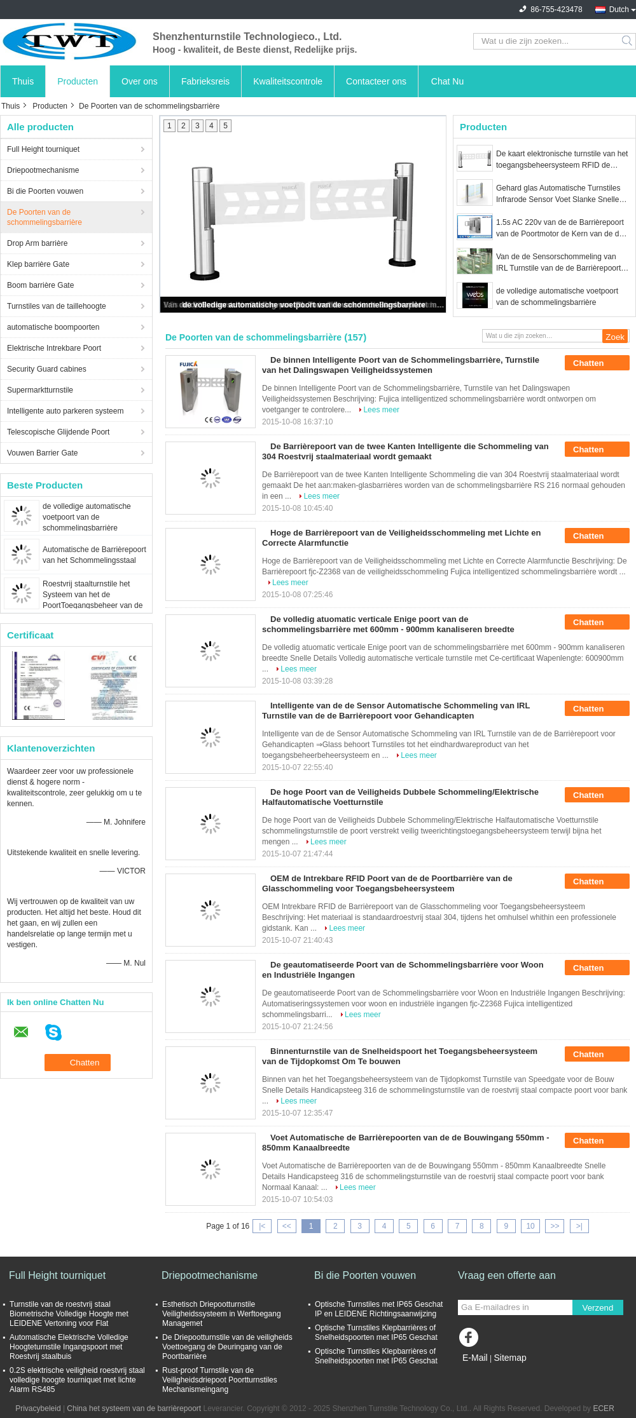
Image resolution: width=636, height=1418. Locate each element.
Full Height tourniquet (43, 149)
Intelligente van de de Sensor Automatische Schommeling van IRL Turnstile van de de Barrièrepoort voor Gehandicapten (396, 710)
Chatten (597, 363)
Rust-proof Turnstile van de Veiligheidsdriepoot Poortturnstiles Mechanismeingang (219, 1380)
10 (530, 1226)
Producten (77, 81)
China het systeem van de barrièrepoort (134, 1408)
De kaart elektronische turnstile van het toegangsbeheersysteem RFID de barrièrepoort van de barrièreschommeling (562, 160)
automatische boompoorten (53, 327)
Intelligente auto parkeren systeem (65, 411)
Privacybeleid (37, 1408)
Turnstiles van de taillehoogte (56, 306)
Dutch (619, 9)
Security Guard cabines (46, 369)
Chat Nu (447, 81)
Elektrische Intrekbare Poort (54, 348)
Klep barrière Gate (38, 264)
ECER (603, 1408)
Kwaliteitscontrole (287, 81)
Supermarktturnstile (40, 390)
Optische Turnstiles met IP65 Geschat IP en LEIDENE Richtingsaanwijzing (379, 1309)
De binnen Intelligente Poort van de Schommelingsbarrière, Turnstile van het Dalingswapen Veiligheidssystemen (400, 365)
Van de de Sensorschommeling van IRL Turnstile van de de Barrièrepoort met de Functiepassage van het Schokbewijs (558, 263)
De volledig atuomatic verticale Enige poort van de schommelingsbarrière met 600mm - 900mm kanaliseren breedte (388, 624)
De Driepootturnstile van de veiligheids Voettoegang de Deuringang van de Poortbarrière (227, 1347)
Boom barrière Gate (40, 285)
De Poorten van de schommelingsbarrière (44, 217)
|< (262, 1226)
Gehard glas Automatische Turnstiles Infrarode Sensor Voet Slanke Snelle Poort (558, 194)
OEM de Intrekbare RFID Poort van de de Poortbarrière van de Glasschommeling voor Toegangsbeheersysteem (387, 883)
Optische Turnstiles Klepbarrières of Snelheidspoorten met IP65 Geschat (376, 1332)
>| (579, 1226)
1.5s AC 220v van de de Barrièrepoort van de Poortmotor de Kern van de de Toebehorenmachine (560, 229)
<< (286, 1226)
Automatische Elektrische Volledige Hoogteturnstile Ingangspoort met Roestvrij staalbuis (69, 1347)
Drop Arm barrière (37, 243)
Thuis (23, 81)
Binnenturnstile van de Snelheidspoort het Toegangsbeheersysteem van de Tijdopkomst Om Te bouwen (399, 1056)
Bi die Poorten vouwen (45, 191)
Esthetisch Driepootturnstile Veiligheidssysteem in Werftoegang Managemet (221, 1314)
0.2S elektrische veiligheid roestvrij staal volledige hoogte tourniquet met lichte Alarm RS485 (77, 1380)
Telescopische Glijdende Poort (58, 432)
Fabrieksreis (205, 81)
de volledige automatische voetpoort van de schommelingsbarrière (87, 517)
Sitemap (510, 1358)
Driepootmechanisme (43, 170)
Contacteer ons (376, 81)
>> (554, 1226)
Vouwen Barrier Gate (42, 453)
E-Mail (475, 1358)
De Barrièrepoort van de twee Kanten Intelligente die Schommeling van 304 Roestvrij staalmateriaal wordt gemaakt (405, 451)
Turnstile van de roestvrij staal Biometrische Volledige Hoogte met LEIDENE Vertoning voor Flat (69, 1314)
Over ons (139, 81)
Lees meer (381, 409)
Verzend (598, 1308)
